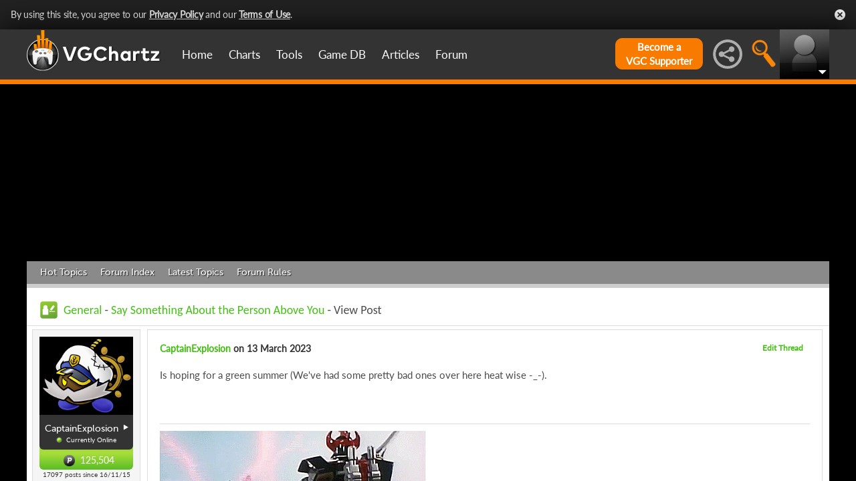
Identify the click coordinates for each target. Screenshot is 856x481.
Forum (451, 54)
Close (840, 14)
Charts (244, 54)
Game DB (342, 54)
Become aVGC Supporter (659, 54)
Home (197, 54)
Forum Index (127, 272)
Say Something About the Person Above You (217, 310)
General (83, 310)
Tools (289, 54)
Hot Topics (63, 272)
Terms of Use (264, 14)
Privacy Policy (176, 14)
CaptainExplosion (195, 348)
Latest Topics (195, 272)
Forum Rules (264, 272)
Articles (400, 54)
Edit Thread (782, 348)
